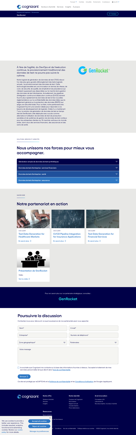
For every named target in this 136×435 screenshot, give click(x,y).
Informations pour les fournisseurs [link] (53, 419)
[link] (28, 7)
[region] (26, 425)
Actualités (89, 2)
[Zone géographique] (42, 342)
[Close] (50, 417)
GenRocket (68, 298)
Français (73, 2)
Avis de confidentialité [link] (69, 428)
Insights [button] (68, 7)
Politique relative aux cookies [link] (86, 428)
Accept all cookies (39, 421)
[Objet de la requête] (93, 342)
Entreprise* (23, 335)
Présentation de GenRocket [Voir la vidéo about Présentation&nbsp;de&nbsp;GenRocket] (33, 270)
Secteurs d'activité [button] (48, 7)
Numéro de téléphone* (79, 335)
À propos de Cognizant (23, 12)
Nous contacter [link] (47, 415)
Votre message (25, 349)
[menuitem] (73, 2)
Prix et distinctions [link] (74, 407)
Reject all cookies (39, 426)
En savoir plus (24, 241)
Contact (113, 14)
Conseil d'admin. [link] (74, 405)
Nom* (21, 328)
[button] (115, 2)
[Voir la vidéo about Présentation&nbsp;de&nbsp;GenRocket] (24, 279)
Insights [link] (45, 403)
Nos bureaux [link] (72, 401)
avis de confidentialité (61, 370)
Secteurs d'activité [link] (48, 399)
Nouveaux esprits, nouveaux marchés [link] (106, 403)
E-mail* (73, 328)
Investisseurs (106, 2)
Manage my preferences (39, 431)
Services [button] (60, 7)
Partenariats (35, 12)
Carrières (81, 2)
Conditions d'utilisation (84, 381)
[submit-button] (24, 376)
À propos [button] (76, 7)
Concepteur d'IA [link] (100, 399)
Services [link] (45, 401)
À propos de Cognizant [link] (75, 399)
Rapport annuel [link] (73, 403)
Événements (97, 2)
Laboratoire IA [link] (99, 401)
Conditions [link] (58, 428)
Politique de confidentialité (59, 381)
